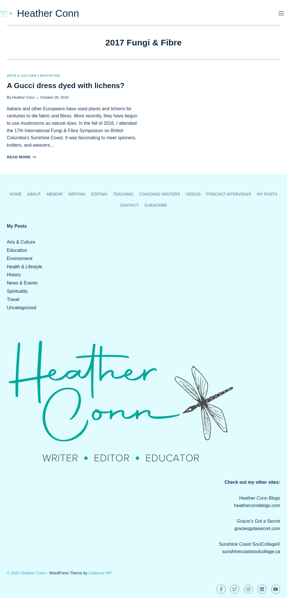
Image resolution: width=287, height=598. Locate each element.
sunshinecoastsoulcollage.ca (251, 551)
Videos (193, 194)
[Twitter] (234, 589)
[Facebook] (221, 589)
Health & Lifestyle (24, 266)
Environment (19, 258)
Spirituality (17, 291)
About (34, 194)
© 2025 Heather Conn (26, 573)
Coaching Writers (159, 194)
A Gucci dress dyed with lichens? (66, 85)
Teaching (123, 194)
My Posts (267, 194)
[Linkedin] (262, 589)
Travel (13, 299)
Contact (129, 205)
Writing (77, 194)
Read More (21, 157)
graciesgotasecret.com (257, 528)
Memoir (54, 194)
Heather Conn (23, 97)
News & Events (22, 283)
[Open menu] (281, 13)
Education (50, 75)
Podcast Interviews (228, 194)
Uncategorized (21, 307)
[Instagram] (248, 589)
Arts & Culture (22, 75)
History (14, 274)
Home (16, 194)
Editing (99, 194)
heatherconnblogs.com (257, 505)
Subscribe (155, 205)
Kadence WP (100, 573)
